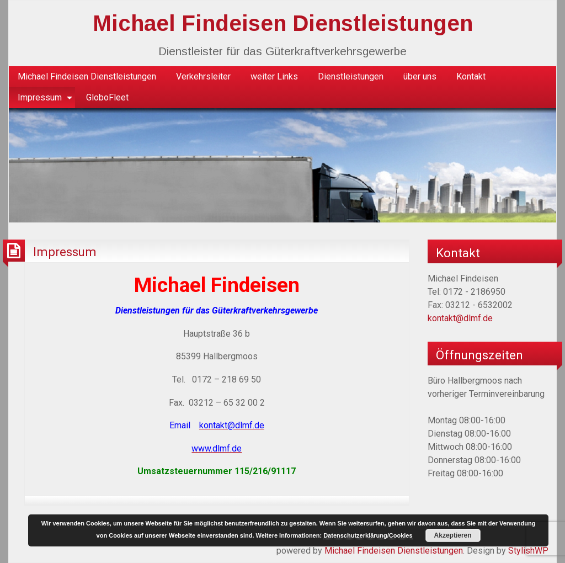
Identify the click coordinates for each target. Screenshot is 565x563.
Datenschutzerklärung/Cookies (367, 535)
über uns (419, 76)
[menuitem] (87, 76)
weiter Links (274, 76)
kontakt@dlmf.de (460, 318)
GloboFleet (107, 97)
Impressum (40, 97)
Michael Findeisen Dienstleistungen (283, 23)
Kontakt (471, 76)
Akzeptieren (453, 535)
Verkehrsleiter (203, 76)
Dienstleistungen (350, 76)
